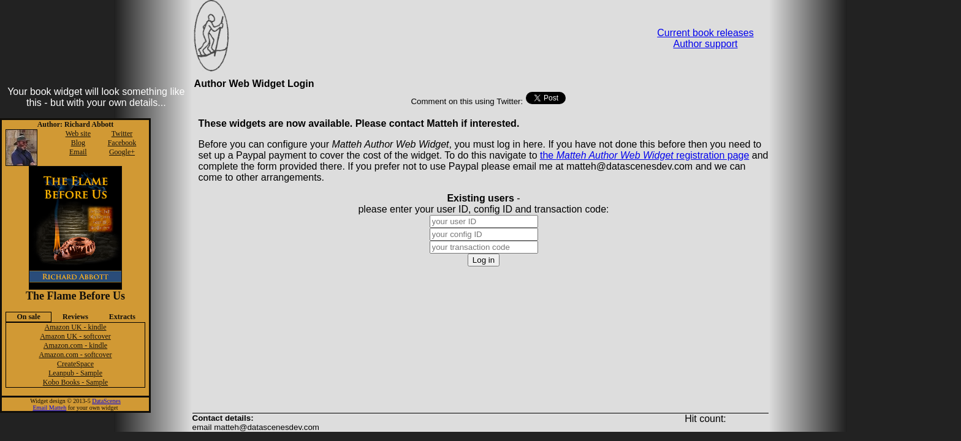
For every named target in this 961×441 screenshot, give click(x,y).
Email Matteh (49, 407)
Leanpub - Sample (75, 373)
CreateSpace (75, 364)
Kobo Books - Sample (75, 382)
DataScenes (106, 401)
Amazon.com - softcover (75, 354)
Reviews (75, 316)
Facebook (122, 142)
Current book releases (705, 33)
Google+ (122, 152)
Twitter (122, 133)
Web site (78, 133)
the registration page (644, 155)
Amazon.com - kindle (75, 345)
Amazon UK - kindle (76, 327)
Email (78, 152)
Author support (706, 44)
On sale (28, 316)
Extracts (122, 316)
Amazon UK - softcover (75, 336)
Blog (78, 142)
